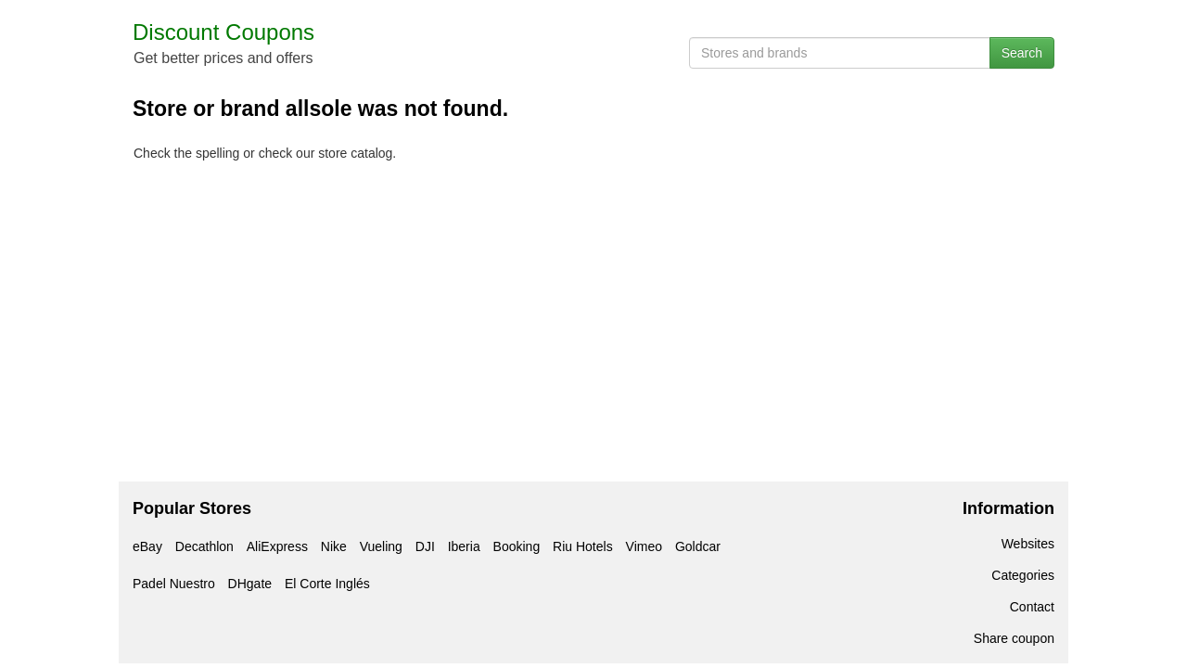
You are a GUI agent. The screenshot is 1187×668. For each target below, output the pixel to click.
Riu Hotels (583, 546)
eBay (147, 546)
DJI (425, 546)
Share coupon (1014, 638)
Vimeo (644, 546)
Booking (517, 546)
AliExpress (277, 546)
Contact (1032, 606)
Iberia (464, 546)
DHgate (250, 583)
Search (1022, 52)
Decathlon (204, 546)
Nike (334, 546)
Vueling (381, 546)
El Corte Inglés (327, 583)
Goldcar (698, 546)
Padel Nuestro (174, 583)
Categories (1022, 575)
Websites (1028, 543)
